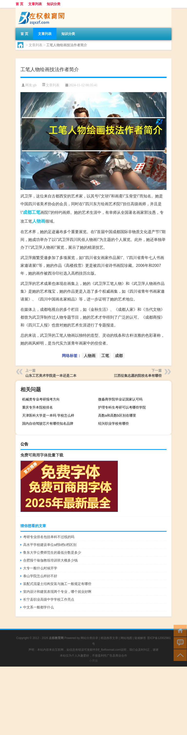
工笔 (36, 212)
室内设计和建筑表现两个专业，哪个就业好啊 (57, 592)
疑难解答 (140, 638)
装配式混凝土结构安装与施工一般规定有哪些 (57, 584)
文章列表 (35, 4)
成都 (27, 212)
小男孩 (93, 660)
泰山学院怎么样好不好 (40, 576)
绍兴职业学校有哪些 (113, 423)
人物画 (38, 221)
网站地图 (126, 638)
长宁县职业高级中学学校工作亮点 (48, 599)
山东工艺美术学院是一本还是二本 (50, 376)
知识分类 (53, 4)
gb (35, 85)
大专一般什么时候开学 (40, 568)
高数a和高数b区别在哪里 (117, 415)
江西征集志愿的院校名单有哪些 (138, 376)
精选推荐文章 (109, 638)
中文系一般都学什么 (38, 607)
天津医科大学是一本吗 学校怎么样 (48, 415)
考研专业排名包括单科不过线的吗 (48, 537)
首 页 (19, 4)
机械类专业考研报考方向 (41, 399)
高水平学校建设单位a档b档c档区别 (49, 545)
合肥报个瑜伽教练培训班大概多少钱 (50, 560)
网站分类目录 (89, 638)
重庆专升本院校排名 (37, 407)
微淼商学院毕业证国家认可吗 (120, 399)
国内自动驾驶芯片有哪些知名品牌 (47, 423)
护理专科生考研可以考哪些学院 (122, 407)
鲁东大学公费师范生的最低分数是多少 (52, 552)
